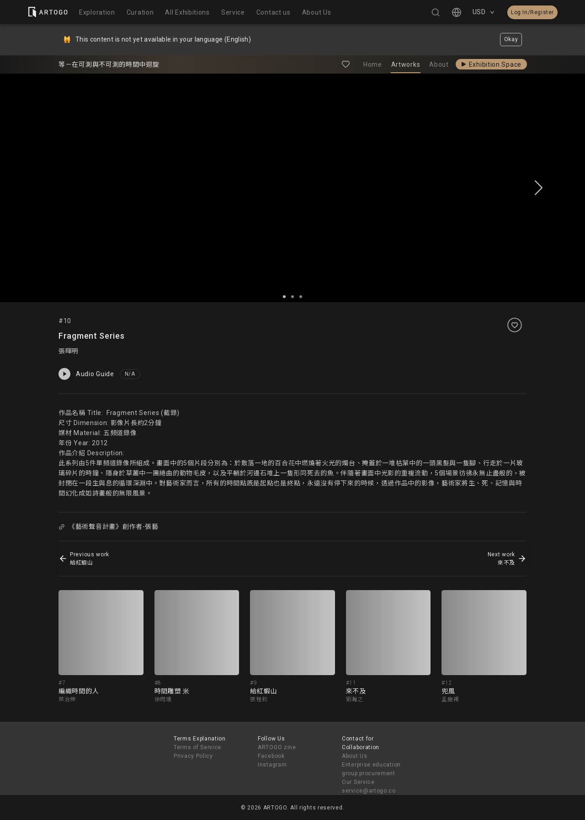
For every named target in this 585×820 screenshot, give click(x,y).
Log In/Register (532, 12)
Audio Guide (86, 374)
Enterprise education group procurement (371, 769)
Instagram (272, 764)
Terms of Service (197, 747)
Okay (511, 39)
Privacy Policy (193, 756)
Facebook (271, 756)
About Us (354, 756)
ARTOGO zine (277, 747)
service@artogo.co (369, 791)
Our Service (358, 782)
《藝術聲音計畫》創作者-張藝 (108, 526)
